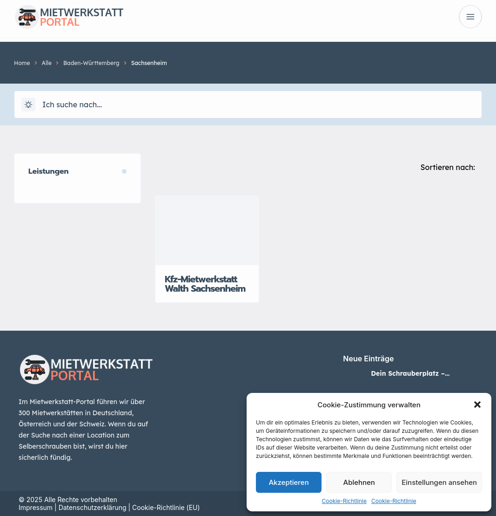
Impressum (36, 507)
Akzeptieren (288, 482)
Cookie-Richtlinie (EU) (166, 507)
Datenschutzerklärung (93, 507)
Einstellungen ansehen (439, 482)
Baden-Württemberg (91, 62)
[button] (477, 404)
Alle (47, 62)
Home (22, 62)
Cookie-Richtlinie (344, 500)
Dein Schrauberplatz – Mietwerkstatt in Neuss (409, 373)
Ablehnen (359, 482)
